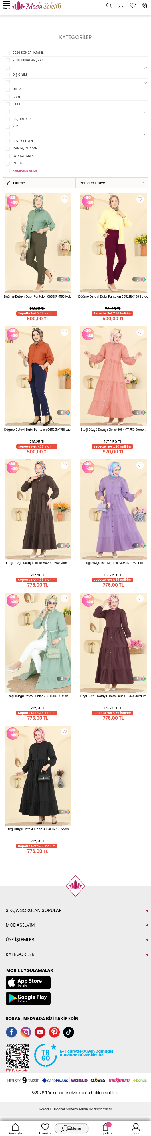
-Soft (44, 1109)
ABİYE (17, 96)
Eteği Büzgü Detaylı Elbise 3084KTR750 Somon (113, 430)
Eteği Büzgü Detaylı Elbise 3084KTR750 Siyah (38, 829)
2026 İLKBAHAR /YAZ (28, 60)
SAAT (16, 104)
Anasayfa (15, 1128)
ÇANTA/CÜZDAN (25, 148)
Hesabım (136, 1128)
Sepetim (106, 1128)
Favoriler (45, 1128)
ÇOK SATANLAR (24, 156)
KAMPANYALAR (25, 170)
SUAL (16, 126)
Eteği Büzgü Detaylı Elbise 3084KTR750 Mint (37, 696)
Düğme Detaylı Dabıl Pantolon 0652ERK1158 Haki (37, 296)
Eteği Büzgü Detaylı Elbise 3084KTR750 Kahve (37, 563)
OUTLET (18, 163)
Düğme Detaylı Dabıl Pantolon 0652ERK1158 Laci (37, 430)
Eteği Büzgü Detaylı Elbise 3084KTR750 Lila (113, 563)
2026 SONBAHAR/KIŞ (28, 52)
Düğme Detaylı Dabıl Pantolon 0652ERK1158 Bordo (113, 296)
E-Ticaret (57, 1109)
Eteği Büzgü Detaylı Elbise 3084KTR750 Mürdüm (113, 696)
